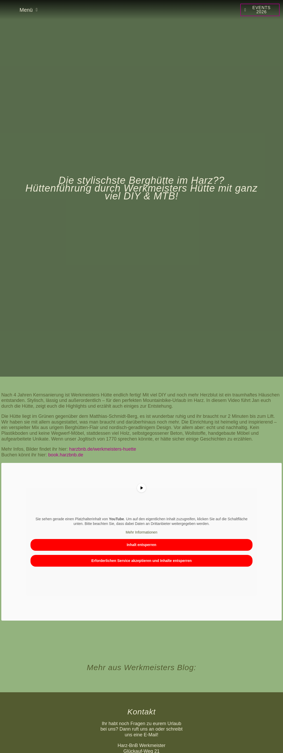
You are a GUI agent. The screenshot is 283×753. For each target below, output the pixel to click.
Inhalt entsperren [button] (141, 545)
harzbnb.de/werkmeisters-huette (102, 449)
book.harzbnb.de (65, 454)
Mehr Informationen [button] (141, 532)
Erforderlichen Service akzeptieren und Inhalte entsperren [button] (141, 561)
